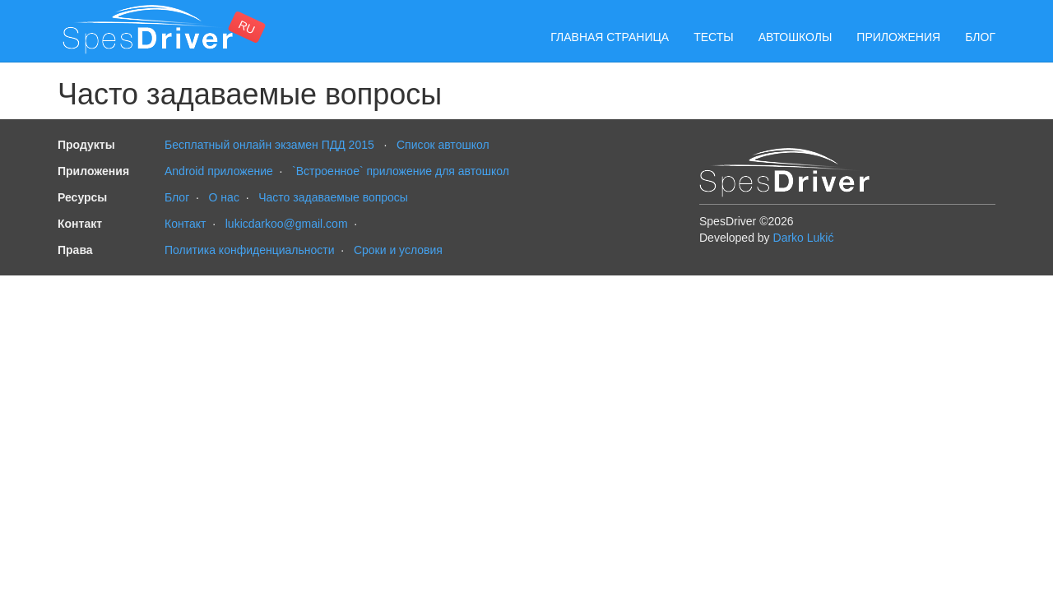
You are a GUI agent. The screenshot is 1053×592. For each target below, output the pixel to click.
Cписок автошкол (443, 144)
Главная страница (609, 37)
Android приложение (219, 171)
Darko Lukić (803, 237)
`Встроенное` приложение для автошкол (400, 171)
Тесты (713, 37)
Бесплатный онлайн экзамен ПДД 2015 (269, 144)
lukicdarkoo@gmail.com (286, 223)
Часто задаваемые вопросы (333, 197)
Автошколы (795, 37)
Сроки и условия (398, 250)
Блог (980, 37)
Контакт (185, 223)
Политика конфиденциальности (250, 250)
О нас (224, 197)
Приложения (898, 37)
